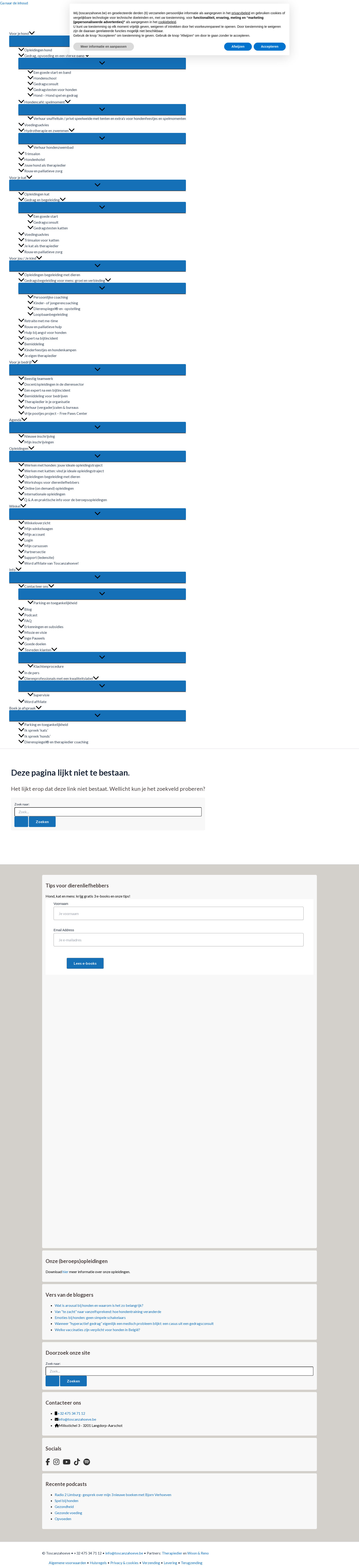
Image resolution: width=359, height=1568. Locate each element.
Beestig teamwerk (35, 378)
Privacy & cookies (124, 1562)
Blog (25, 609)
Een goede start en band (49, 72)
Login (25, 540)
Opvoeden (63, 1518)
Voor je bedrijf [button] (23, 362)
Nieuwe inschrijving (36, 436)
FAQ (25, 620)
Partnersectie (32, 551)
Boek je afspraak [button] (25, 708)
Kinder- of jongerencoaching (52, 303)
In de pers (28, 672)
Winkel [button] (17, 506)
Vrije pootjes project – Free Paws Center (52, 413)
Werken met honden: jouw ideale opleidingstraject (60, 465)
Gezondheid (64, 1506)
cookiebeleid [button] (167, 22)
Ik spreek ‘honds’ (34, 736)
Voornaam (61, 904)
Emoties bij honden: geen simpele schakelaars (90, 1317)
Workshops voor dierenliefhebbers (48, 482)
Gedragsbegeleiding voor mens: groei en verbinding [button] (64, 280)
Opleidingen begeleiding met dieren (49, 274)
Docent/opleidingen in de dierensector (51, 384)
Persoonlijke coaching (47, 297)
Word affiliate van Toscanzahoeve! (48, 563)
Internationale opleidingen (41, 494)
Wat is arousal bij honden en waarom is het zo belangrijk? (99, 1305)
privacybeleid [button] (240, 13)
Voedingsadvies (33, 125)
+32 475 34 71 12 (71, 1413)
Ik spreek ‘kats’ (33, 730)
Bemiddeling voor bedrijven (43, 396)
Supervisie (38, 695)
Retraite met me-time (38, 321)
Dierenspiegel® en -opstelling (53, 308)
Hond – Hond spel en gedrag (52, 95)
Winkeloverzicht (34, 523)
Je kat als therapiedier (38, 246)
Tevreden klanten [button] (37, 650)
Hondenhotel (31, 159)
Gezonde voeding (68, 1512)
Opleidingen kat (33, 194)
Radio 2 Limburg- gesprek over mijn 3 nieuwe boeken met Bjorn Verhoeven (113, 1494)
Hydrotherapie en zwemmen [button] (46, 130)
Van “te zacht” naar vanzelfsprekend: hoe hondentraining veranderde (108, 1311)
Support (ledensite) (36, 557)
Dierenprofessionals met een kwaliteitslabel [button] (58, 678)
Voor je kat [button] (20, 177)
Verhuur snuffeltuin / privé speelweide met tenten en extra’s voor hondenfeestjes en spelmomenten (106, 118)
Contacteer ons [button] (36, 586)
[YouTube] (67, 1462)
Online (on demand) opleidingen (46, 488)
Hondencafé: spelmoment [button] (44, 102)
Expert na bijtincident (38, 338)
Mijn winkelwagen (35, 528)
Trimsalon (29, 153)
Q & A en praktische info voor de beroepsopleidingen (62, 499)
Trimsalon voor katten (38, 240)
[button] (32, 33)
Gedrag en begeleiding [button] (42, 200)
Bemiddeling (31, 344)
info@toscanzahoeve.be (77, 1419)
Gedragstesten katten (47, 228)
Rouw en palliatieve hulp (40, 326)
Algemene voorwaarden (67, 1562)
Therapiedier (172, 1553)
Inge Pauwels (31, 638)
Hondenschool (41, 78)
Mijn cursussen (33, 546)
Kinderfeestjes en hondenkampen (47, 350)
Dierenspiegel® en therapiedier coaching (53, 742)
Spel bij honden (66, 1500)
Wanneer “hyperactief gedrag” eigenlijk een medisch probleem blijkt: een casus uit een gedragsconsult (134, 1323)
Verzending (151, 1562)
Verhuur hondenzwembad (50, 147)
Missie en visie (32, 632)
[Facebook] (48, 1462)
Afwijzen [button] (238, 46)
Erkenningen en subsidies (40, 626)
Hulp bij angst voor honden (42, 332)
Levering (170, 1562)
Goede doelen (32, 644)
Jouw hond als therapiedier (42, 165)
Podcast (27, 615)
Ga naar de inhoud (14, 3)
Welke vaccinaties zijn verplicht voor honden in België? (97, 1329)
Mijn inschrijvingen (36, 442)
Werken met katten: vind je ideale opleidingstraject (61, 471)
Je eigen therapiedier (37, 355)
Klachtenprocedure (45, 666)
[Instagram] (56, 1462)
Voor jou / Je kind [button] (25, 258)
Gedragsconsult (42, 84)
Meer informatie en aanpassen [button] (104, 46)
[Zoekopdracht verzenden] (21, 821)
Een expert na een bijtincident (44, 390)
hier (65, 1271)
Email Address (64, 930)
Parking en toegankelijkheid (52, 603)
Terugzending (191, 1562)
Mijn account (31, 534)
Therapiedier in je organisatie (44, 401)
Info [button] (15, 569)
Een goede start (42, 216)
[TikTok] (77, 1462)
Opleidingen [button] (21, 448)
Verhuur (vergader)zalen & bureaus (48, 407)
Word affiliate (32, 701)
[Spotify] (86, 1462)
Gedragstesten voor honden (52, 89)
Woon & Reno (198, 1553)
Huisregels (98, 1562)
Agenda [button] (18, 419)
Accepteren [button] (269, 46)
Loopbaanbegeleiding (47, 314)
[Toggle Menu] (102, 63)
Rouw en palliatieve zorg (40, 171)
